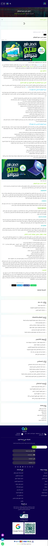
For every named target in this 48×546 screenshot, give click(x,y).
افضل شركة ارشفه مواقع (41, 415)
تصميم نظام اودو (20, 490)
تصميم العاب (44, 413)
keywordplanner (42, 208)
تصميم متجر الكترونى (19, 475)
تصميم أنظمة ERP (20, 487)
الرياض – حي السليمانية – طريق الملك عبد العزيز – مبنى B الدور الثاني (34, 434)
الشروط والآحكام (44, 495)
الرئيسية (32, 14)
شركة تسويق (44, 412)
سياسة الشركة (44, 492)
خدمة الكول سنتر (20, 495)
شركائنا (46, 487)
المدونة (27, 14)
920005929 (18, 433)
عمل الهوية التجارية (19, 492)
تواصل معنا (45, 490)
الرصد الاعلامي (44, 478)
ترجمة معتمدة (43, 418)
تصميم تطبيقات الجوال (42, 410)
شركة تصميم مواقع (42, 408)
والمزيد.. (21, 501)
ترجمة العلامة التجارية (42, 420)
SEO (45, 32)
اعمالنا (46, 481)
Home (43, 32)
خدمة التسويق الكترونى (18, 481)
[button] (10, 3)
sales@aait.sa (17, 435)
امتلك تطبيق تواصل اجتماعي (18, 498)
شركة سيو (44, 417)
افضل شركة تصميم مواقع (18, 473)
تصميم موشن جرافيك (19, 484)
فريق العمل (45, 475)
